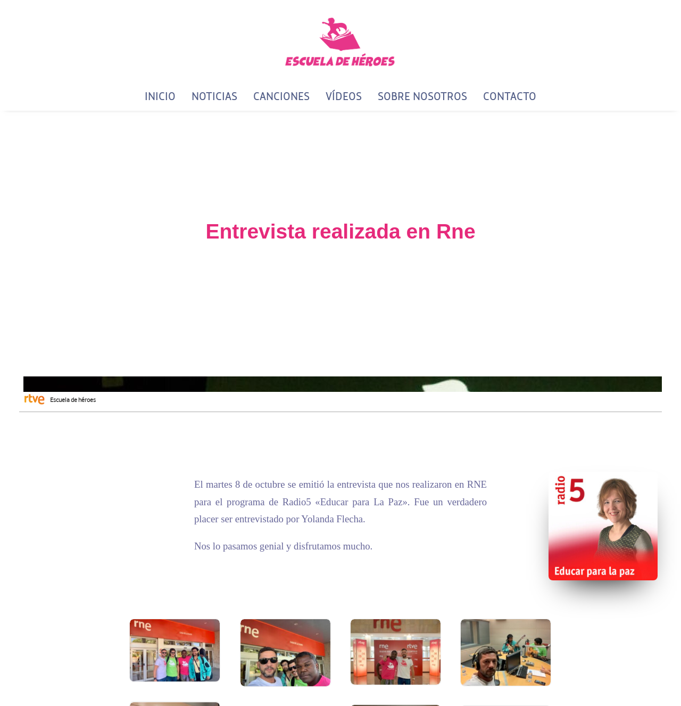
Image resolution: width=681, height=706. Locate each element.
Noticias (214, 96)
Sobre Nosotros (422, 96)
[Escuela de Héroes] (340, 41)
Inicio (160, 96)
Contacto (509, 96)
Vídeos (344, 96)
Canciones (281, 96)
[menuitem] (163, 96)
